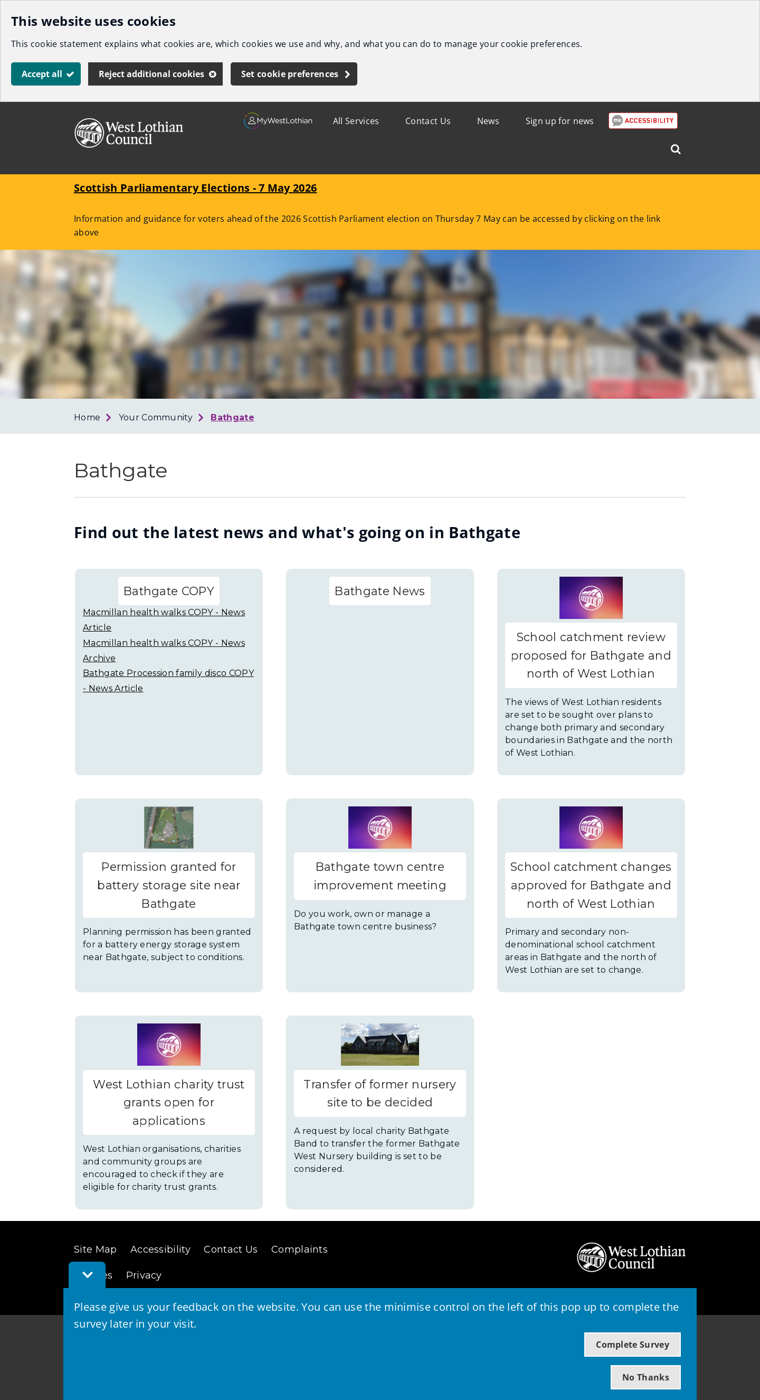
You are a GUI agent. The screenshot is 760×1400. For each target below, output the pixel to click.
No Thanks (645, 1377)
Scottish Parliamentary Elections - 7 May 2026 (195, 188)
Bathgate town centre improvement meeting (380, 876)
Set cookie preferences (290, 74)
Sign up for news (560, 121)
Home (87, 417)
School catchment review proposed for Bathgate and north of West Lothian (591, 655)
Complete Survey (632, 1344)
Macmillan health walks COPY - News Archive (164, 650)
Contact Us (428, 121)
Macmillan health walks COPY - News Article (164, 620)
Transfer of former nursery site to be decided (379, 1093)
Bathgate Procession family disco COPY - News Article (168, 680)
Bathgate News (380, 591)
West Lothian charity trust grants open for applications (168, 1102)
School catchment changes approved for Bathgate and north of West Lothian (591, 885)
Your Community (156, 417)
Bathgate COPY (169, 591)
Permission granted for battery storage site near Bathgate (168, 885)
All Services (356, 121)
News (488, 121)
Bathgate (232, 417)
